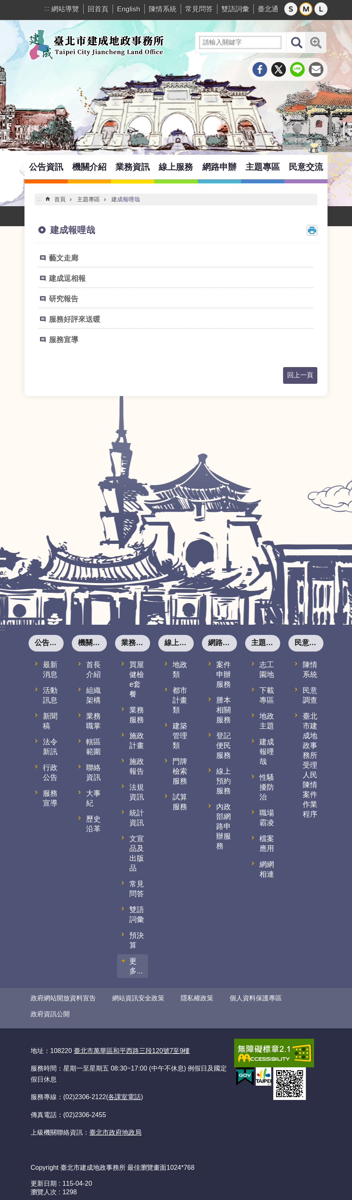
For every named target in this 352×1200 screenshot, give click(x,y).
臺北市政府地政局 (115, 1125)
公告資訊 (46, 166)
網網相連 (266, 869)
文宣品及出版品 (136, 853)
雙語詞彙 (235, 9)
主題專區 (263, 166)
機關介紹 (89, 166)
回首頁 (98, 9)
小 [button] (290, 9)
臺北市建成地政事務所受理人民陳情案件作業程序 (310, 765)
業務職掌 (93, 721)
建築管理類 (180, 736)
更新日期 (44, 1176)
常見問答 (199, 9)
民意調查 (310, 695)
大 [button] (321, 9)
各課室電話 (124, 1089)
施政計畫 (136, 741)
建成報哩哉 (125, 199)
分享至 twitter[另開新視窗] (278, 69)
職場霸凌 (266, 818)
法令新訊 (50, 747)
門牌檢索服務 (180, 771)
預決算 (136, 940)
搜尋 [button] (296, 42)
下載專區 (266, 695)
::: (46, 8)
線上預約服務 (223, 781)
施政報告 (136, 766)
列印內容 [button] (312, 230)
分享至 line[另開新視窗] (297, 69)
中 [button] (305, 9)
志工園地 (266, 670)
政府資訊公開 (50, 1010)
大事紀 (93, 798)
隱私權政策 (197, 998)
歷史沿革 (93, 824)
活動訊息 (50, 695)
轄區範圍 (93, 747)
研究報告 (63, 299)
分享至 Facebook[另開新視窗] (259, 69)
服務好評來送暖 (74, 319)
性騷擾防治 (266, 787)
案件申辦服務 (223, 674)
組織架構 (93, 695)
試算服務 (180, 802)
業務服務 (136, 715)
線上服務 (176, 166)
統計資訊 (136, 818)
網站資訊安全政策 (138, 998)
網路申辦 (219, 166)
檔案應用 (266, 844)
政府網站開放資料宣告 (63, 998)
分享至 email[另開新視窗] (316, 69)
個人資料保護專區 (256, 998)
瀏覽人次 (44, 1185)
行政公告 (50, 772)
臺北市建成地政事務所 (95, 44)
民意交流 (306, 166)
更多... (136, 966)
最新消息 (50, 670)
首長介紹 (93, 670)
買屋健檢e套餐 (136, 679)
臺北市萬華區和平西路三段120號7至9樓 (132, 1043)
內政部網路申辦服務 (223, 826)
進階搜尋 (315, 42)
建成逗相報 (67, 278)
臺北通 (268, 9)
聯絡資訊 (93, 772)
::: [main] (39, 199)
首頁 (60, 199)
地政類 (180, 670)
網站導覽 (65, 9)
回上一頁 (300, 375)
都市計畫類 (180, 700)
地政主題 (266, 721)
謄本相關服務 (223, 710)
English (128, 9)
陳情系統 (163, 9)
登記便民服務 (223, 745)
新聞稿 (50, 721)
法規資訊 (136, 792)
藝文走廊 (63, 258)
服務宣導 (63, 340)
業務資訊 (132, 166)
